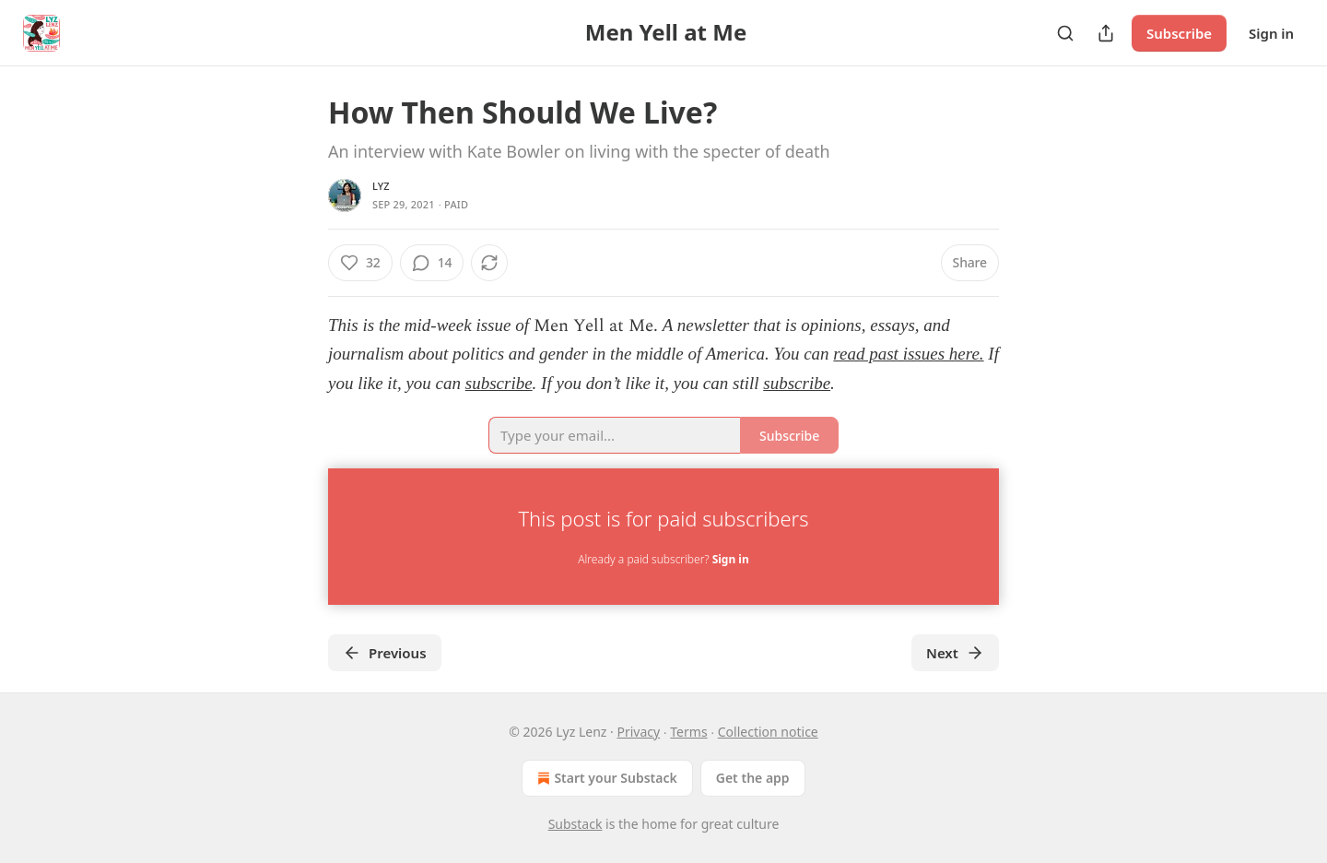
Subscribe (1179, 33)
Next (955, 653)
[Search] (1065, 33)
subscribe (499, 383)
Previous (385, 653)
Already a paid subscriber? (663, 559)
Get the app (753, 777)
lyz (381, 186)
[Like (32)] (360, 262)
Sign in (1271, 33)
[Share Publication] (1105, 33)
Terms (688, 731)
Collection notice (768, 731)
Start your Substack (605, 778)
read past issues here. (908, 353)
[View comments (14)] (432, 262)
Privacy (638, 731)
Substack (575, 824)
